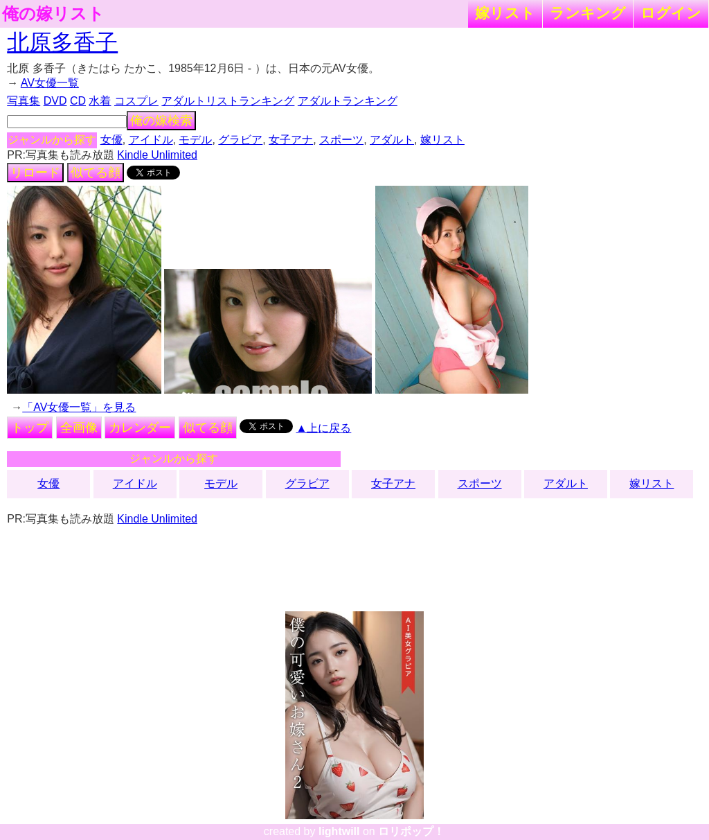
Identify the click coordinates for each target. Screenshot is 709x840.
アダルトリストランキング (227, 101)
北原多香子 (62, 42)
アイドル (151, 140)
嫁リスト (505, 13)
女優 (111, 140)
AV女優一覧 (50, 83)
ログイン (670, 13)
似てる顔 (95, 173)
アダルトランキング (347, 101)
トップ (29, 428)
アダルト (392, 140)
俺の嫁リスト (53, 14)
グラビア (240, 140)
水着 (100, 101)
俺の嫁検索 (161, 121)
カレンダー (140, 428)
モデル (195, 140)
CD (78, 101)
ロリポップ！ (411, 831)
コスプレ (136, 101)
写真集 (23, 101)
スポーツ (341, 140)
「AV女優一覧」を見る (79, 407)
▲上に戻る (324, 428)
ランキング (588, 13)
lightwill (339, 831)
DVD (55, 101)
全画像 (79, 428)
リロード (35, 173)
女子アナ (291, 140)
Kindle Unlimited (157, 155)
